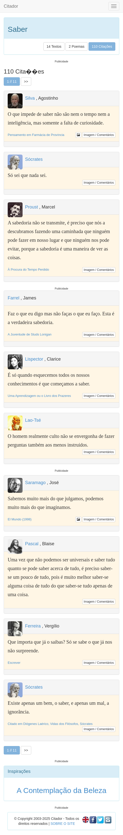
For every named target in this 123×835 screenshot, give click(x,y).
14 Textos (54, 46)
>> (26, 82)
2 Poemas (76, 46)
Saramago (35, 482)
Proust (31, 207)
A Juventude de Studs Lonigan (29, 334)
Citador (11, 6)
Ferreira (33, 626)
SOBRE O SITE (62, 824)
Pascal (31, 543)
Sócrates (34, 159)
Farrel (13, 297)
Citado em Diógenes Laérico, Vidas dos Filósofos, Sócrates (50, 724)
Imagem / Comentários (99, 135)
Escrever (14, 663)
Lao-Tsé (33, 420)
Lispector (34, 359)
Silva (30, 98)
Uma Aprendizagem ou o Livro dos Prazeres (39, 396)
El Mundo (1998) (19, 519)
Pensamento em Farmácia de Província (36, 135)
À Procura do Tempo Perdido (28, 269)
